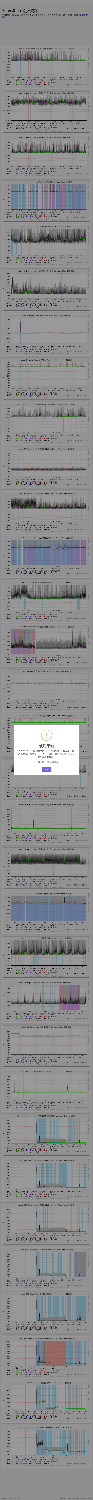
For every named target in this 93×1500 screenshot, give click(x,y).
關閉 (47, 769)
